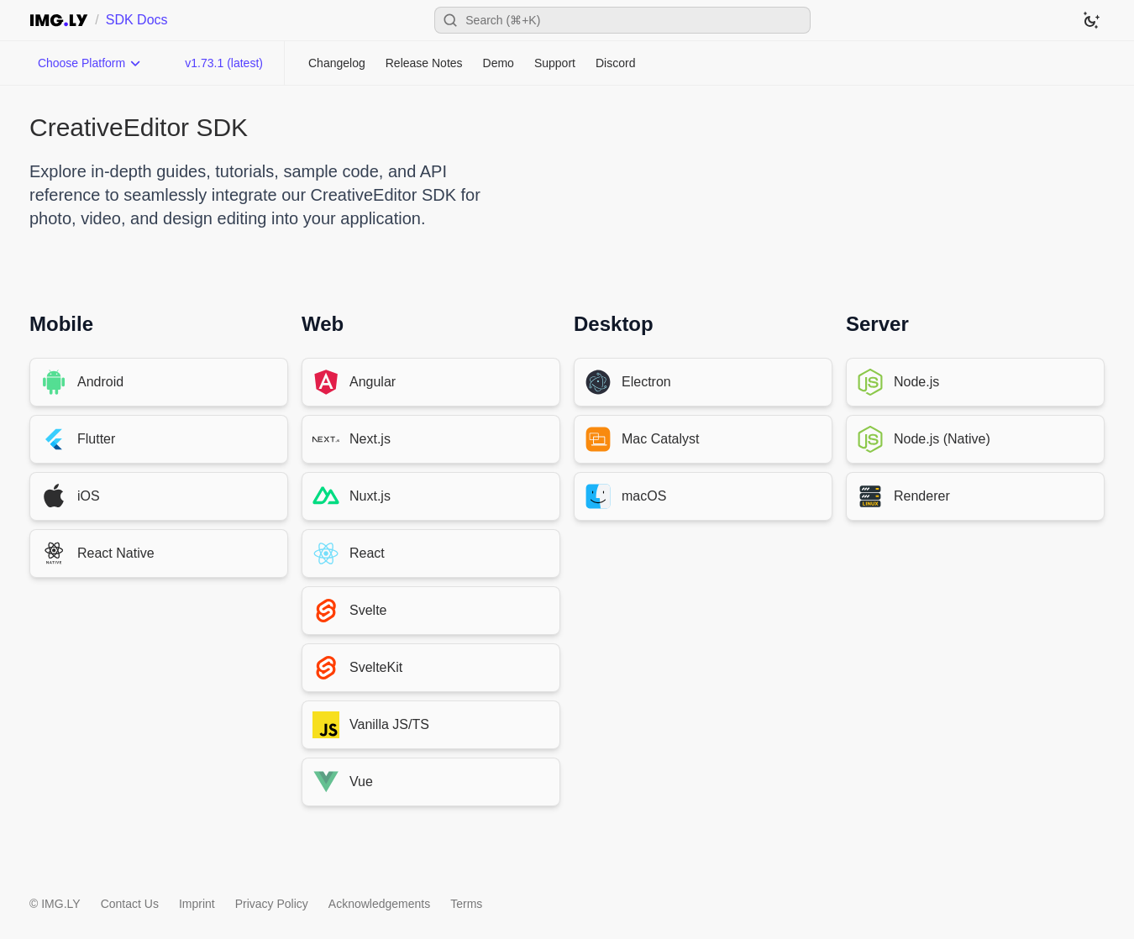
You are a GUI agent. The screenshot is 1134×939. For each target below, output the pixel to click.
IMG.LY (60, 903)
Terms (466, 903)
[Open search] (622, 20)
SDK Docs (137, 20)
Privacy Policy (271, 903)
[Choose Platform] (90, 63)
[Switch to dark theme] (1091, 20)
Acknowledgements (379, 903)
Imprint (197, 903)
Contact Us (130, 903)
